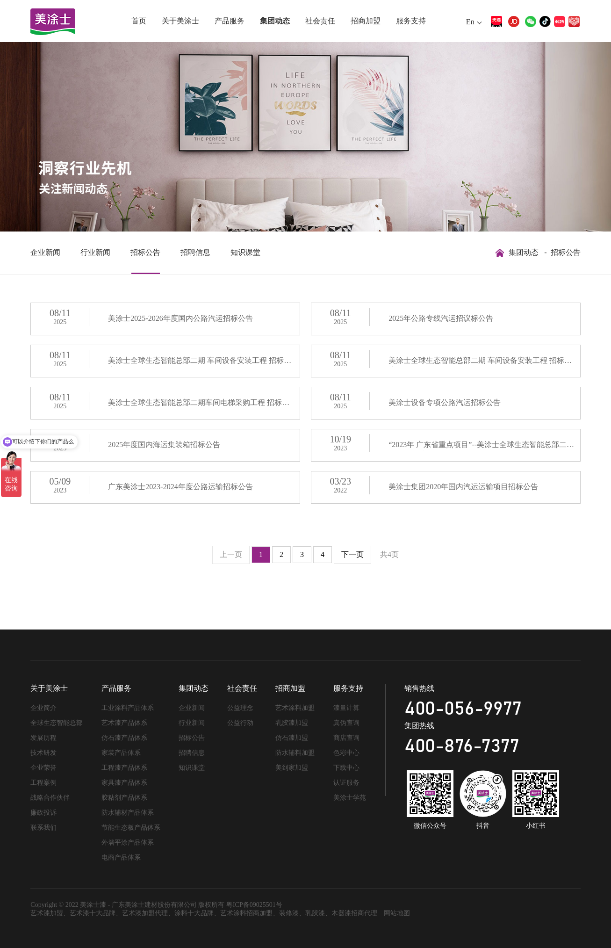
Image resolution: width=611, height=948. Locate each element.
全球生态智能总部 (56, 722)
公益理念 (240, 707)
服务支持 (411, 21)
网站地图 (397, 913)
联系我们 (43, 827)
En (470, 22)
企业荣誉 (43, 767)
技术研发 (43, 752)
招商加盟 (366, 21)
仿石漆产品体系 (124, 737)
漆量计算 (346, 707)
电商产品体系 (121, 857)
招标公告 (145, 252)
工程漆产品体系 (124, 767)
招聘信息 (195, 252)
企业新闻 (45, 252)
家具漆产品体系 (124, 782)
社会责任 (320, 21)
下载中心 (346, 767)
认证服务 (346, 782)
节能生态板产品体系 (130, 827)
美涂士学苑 (349, 797)
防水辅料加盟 (295, 752)
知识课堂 (245, 252)
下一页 (352, 554)
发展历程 (43, 737)
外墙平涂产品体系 (127, 842)
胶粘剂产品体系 (124, 797)
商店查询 (346, 737)
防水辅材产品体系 (127, 812)
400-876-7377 (461, 746)
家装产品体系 (121, 752)
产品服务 (229, 21)
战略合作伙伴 (50, 797)
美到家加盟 (291, 767)
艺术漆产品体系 (124, 722)
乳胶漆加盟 (291, 722)
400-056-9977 (463, 709)
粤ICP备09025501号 (254, 904)
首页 (138, 21)
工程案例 (43, 782)
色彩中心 (346, 752)
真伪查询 (346, 722)
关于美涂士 (180, 21)
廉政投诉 (43, 812)
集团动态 (275, 21)
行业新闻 (95, 252)
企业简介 (43, 707)
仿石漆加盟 (291, 737)
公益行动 (240, 722)
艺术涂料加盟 (295, 707)
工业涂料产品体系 (127, 707)
